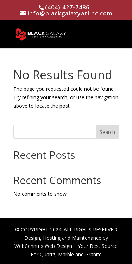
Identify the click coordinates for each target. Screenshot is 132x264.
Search (107, 132)
